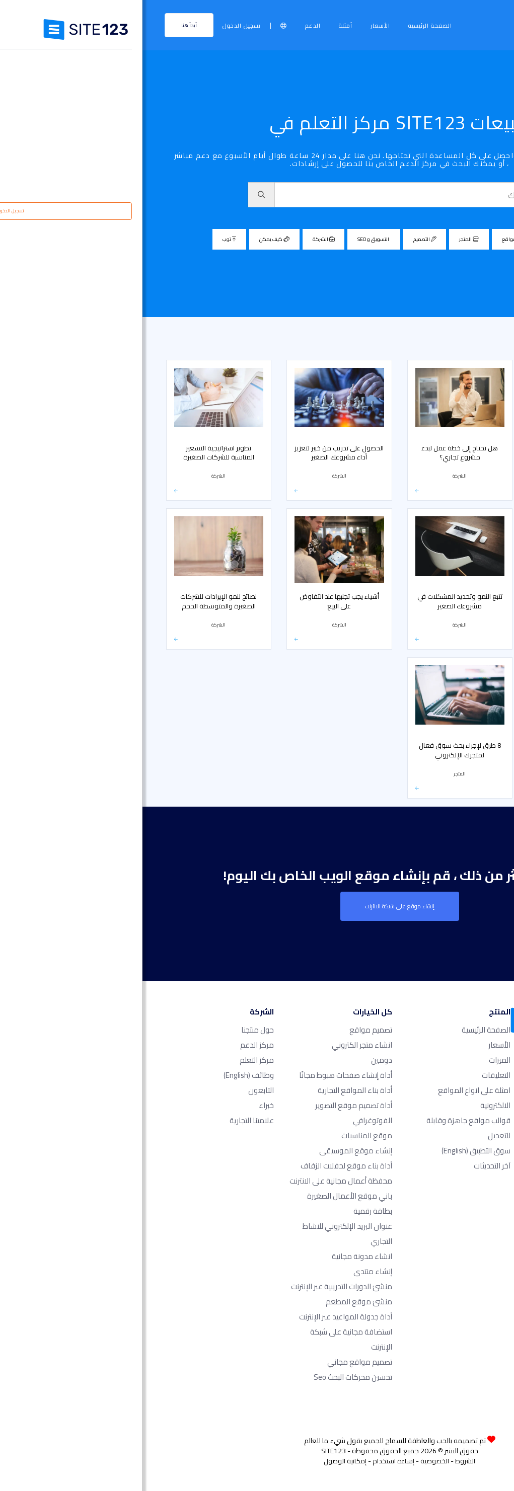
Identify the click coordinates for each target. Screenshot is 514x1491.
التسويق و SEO (231, 239)
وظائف (106, 1075)
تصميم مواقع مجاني (217, 1362)
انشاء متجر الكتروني (219, 1045)
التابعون (118, 1090)
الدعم (170, 25)
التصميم (282, 239)
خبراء (123, 1105)
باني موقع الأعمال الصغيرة (207, 1196)
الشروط (323, 1461)
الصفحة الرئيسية (288, 25)
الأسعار (238, 25)
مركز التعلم (484, 341)
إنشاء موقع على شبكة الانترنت (257, 906)
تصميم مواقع (228, 1030)
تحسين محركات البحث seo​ (210, 1377)
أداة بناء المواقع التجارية (212, 1090)
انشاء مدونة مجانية (219, 1256)
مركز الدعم (114, 1045)
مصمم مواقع (377, 239)
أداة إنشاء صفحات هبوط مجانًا (203, 1075)
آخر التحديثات (349, 1165)
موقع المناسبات (224, 1135)
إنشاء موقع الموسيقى (213, 1150)
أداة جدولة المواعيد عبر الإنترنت (203, 1316)
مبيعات (447, 341)
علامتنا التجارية (109, 1120)
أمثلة (203, 25)
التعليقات (353, 1075)
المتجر (326, 239)
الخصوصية (292, 1461)
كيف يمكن (132, 239)
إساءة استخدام (251, 1461)
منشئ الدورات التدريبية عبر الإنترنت (199, 1286)
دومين (239, 1060)
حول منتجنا (115, 1030)
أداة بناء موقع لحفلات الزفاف (204, 1165)
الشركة (181, 239)
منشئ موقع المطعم (216, 1301)
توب (87, 239)
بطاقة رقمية (230, 1211)
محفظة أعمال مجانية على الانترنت (198, 1180)
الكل (426, 239)
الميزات (357, 1060)
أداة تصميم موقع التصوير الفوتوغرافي (211, 1113)
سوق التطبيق (333, 1150)
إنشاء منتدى (230, 1271)
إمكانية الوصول (202, 1461)
